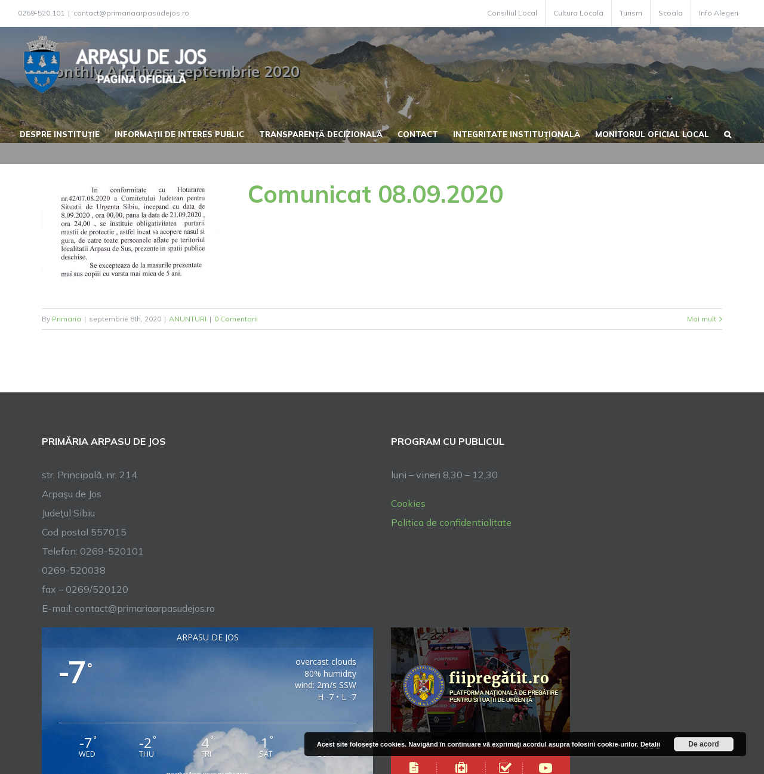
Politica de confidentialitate (451, 522)
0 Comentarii (236, 318)
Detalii (650, 744)
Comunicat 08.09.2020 (375, 194)
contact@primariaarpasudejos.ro (131, 12)
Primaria (66, 318)
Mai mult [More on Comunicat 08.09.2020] (701, 318)
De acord (703, 744)
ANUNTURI (188, 318)
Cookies (408, 503)
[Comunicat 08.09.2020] (137, 236)
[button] (727, 133)
